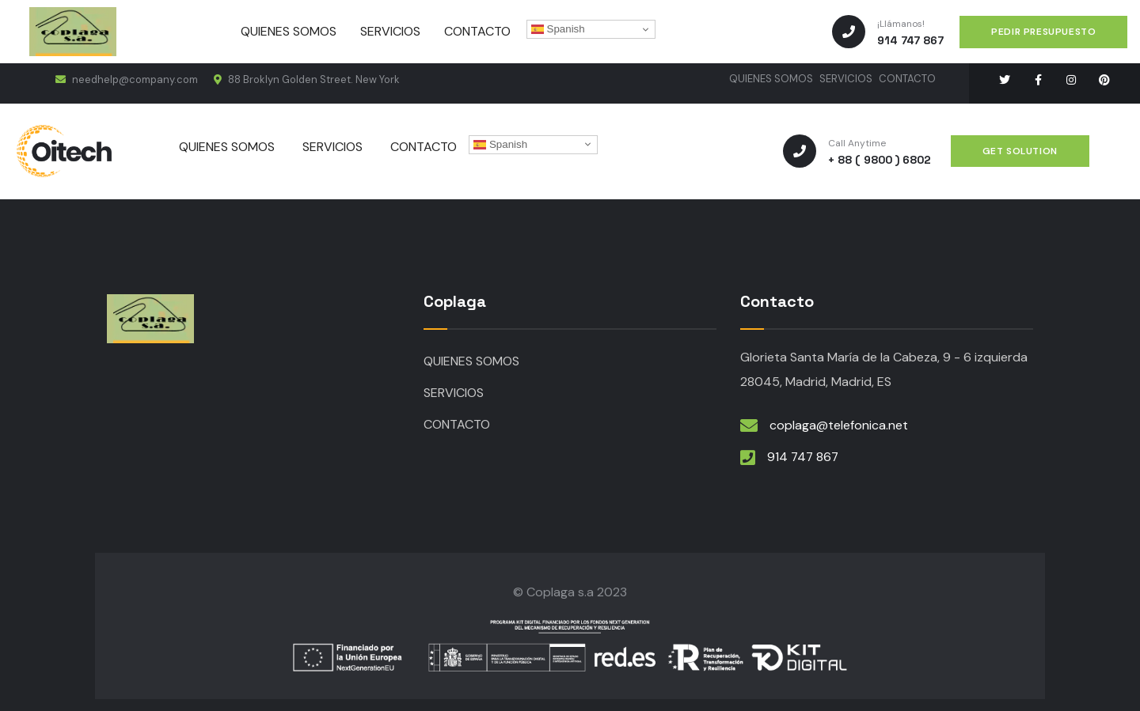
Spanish (558, 29)
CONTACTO (907, 78)
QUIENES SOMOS (771, 78)
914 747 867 (804, 456)
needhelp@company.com (126, 79)
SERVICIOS (845, 78)
